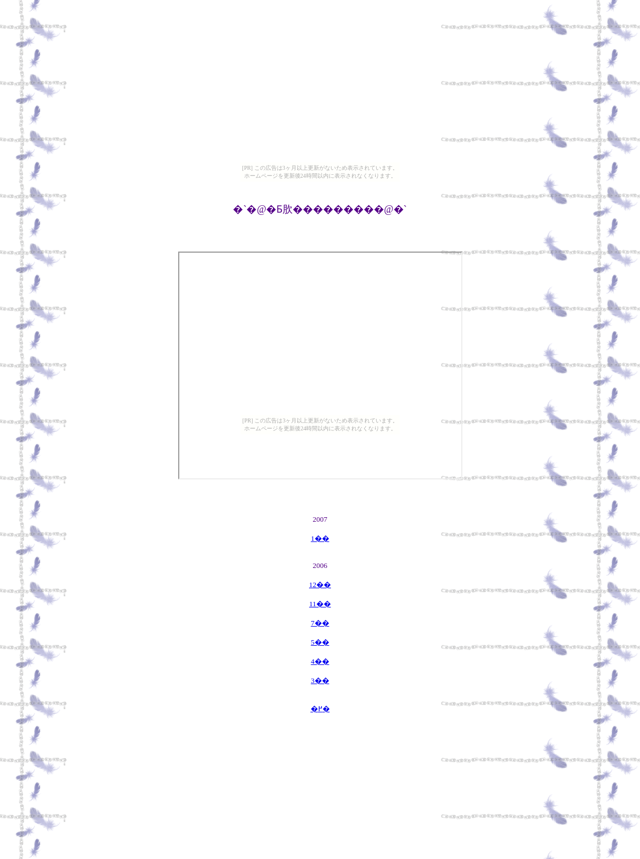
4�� (320, 661)
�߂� (320, 708)
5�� (320, 642)
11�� (320, 604)
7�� (320, 623)
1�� (320, 538)
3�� (320, 680)
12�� (320, 584)
